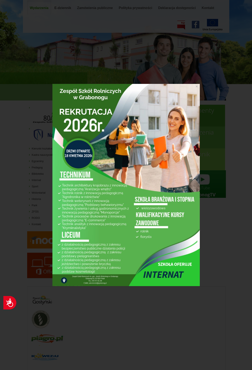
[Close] (197, 86)
